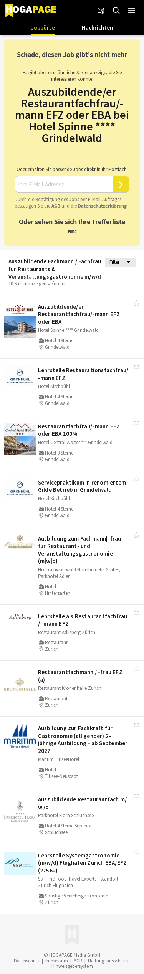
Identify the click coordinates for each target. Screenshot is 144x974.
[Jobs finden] (116, 10)
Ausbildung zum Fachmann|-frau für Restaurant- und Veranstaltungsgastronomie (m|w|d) (79, 550)
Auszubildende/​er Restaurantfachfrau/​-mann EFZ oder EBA (79, 314)
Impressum (56, 960)
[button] (131, 10)
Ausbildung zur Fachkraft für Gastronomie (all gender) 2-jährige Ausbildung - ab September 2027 (83, 739)
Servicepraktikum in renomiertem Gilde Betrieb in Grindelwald (82, 486)
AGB (55, 206)
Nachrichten (97, 27)
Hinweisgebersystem (72, 966)
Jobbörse (43, 27)
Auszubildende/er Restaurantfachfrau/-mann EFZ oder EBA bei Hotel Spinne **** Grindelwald (72, 114)
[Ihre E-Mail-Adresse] (64, 184)
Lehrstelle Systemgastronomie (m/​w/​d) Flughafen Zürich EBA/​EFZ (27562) (82, 863)
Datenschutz (27, 960)
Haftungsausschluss (108, 960)
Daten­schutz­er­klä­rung (102, 206)
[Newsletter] (101, 10)
